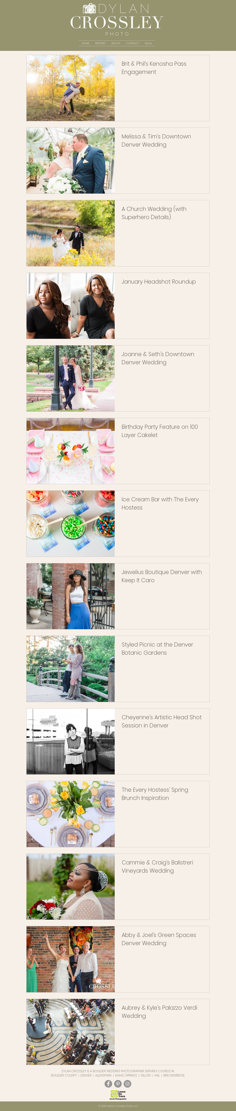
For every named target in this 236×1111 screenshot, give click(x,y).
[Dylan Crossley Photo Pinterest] (118, 1084)
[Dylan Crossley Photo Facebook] (108, 1084)
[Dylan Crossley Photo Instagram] (127, 1084)
